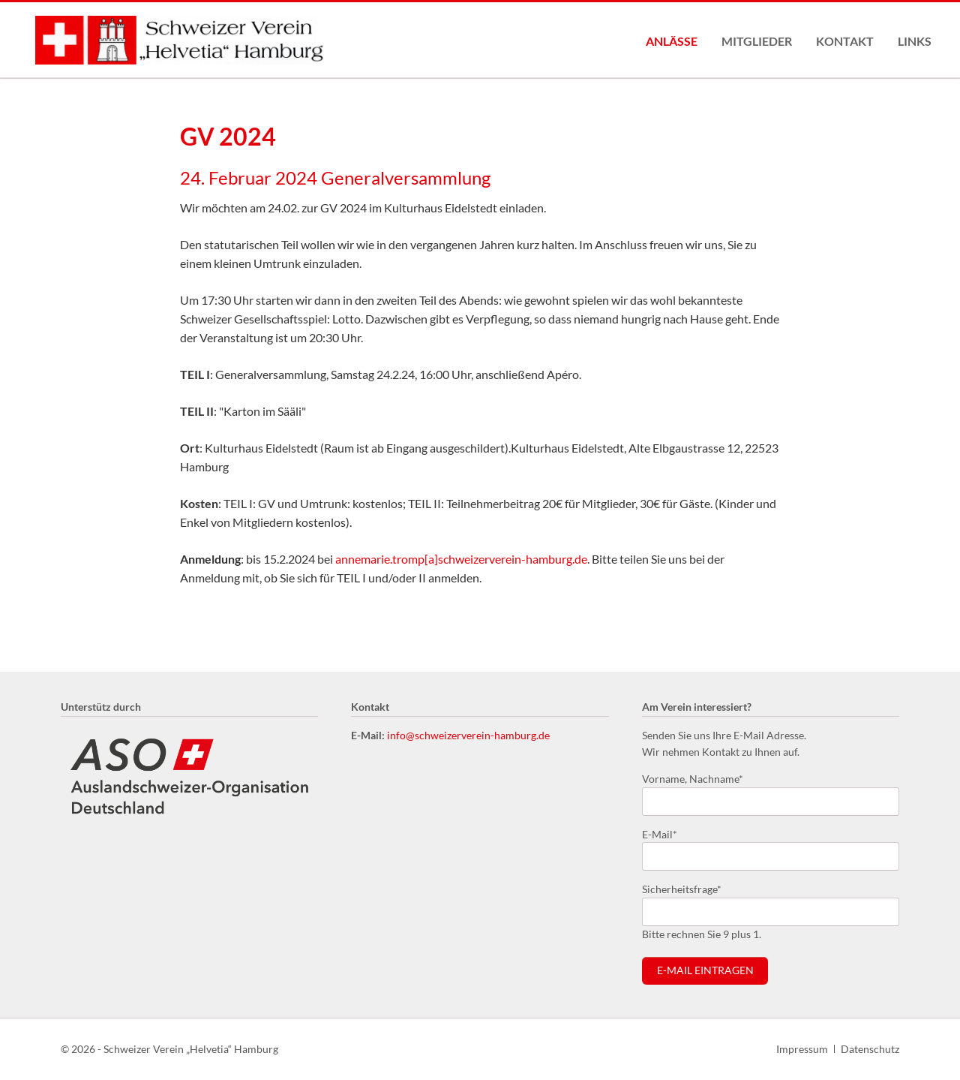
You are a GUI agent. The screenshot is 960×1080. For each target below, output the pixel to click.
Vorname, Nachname (692, 778)
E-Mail (666, 833)
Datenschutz (870, 1048)
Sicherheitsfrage (682, 888)
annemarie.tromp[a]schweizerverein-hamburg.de (461, 559)
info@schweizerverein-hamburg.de (468, 735)
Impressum (802, 1048)
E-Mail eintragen (705, 970)
